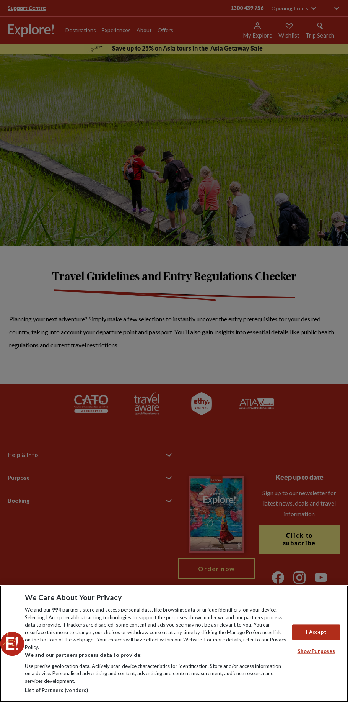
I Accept (316, 632)
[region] (174, 643)
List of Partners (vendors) (56, 690)
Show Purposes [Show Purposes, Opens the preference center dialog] (316, 651)
